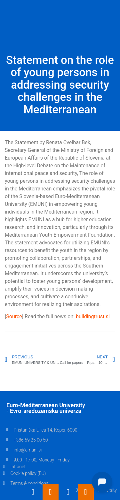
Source (14, 316)
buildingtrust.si (93, 316)
